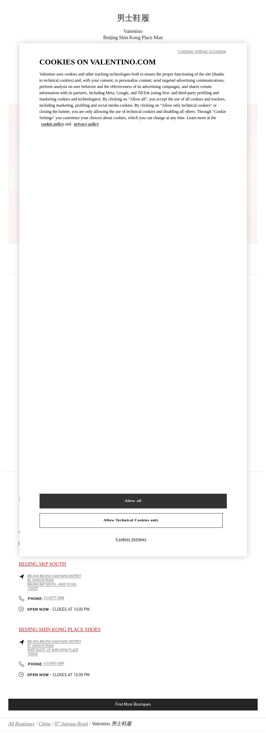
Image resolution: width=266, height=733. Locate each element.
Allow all (133, 500)
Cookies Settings (130, 539)
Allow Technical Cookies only (131, 520)
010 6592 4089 (54, 663)
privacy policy (86, 124)
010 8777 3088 (54, 598)
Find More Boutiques (133, 704)
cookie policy (52, 124)
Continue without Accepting (202, 51)
